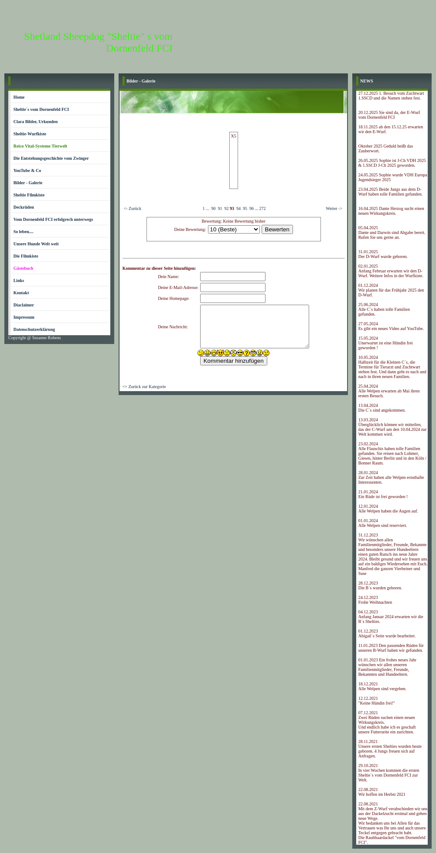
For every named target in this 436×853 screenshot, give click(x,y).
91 (220, 208)
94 (238, 208)
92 (226, 208)
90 (213, 208)
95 (245, 208)
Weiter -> (334, 208)
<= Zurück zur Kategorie (144, 386)
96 (251, 208)
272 (262, 208)
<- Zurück (132, 208)
